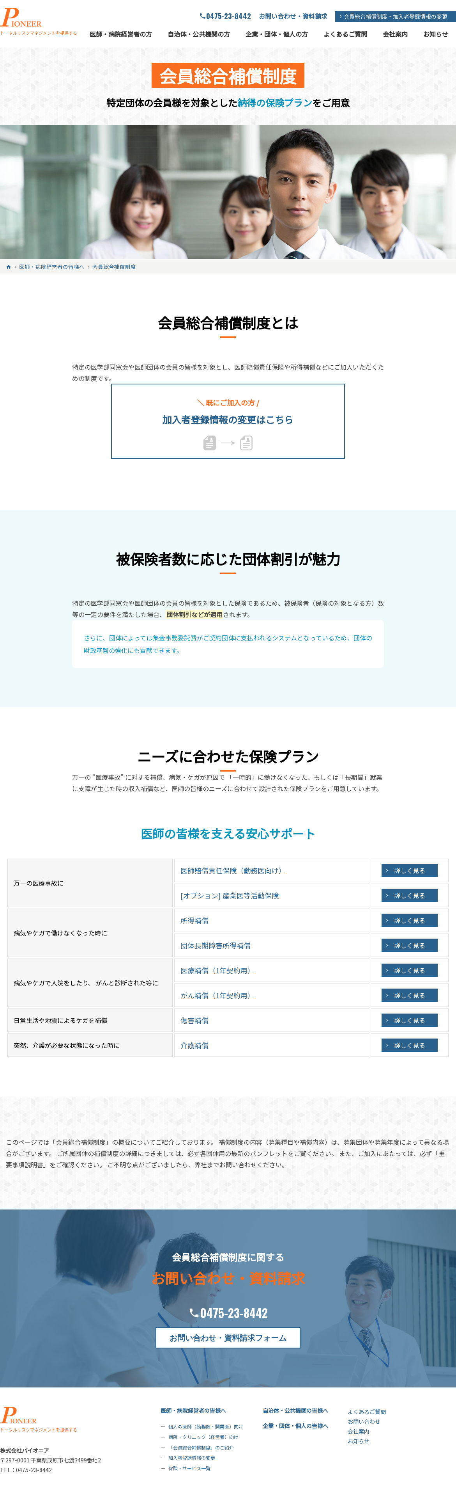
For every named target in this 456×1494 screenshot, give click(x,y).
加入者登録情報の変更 (191, 1457)
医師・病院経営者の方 (121, 34)
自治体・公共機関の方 (199, 34)
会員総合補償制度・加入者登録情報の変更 (395, 16)
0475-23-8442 (228, 16)
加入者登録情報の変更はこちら (228, 411)
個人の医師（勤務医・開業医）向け (205, 1426)
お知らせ (435, 34)
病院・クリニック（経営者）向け (203, 1437)
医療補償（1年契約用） (217, 970)
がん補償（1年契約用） (217, 995)
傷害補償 (194, 1020)
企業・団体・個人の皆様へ (295, 1426)
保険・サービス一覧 (189, 1468)
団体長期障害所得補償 (215, 945)
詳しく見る (409, 870)
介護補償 (194, 1045)
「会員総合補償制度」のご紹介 (201, 1447)
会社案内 (395, 34)
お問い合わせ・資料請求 (293, 16)
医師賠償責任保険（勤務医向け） (233, 870)
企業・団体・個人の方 (277, 34)
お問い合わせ (364, 1421)
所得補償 (194, 920)
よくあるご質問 (345, 34)
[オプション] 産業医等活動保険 (229, 895)
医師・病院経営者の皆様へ (193, 1410)
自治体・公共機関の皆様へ (295, 1410)
